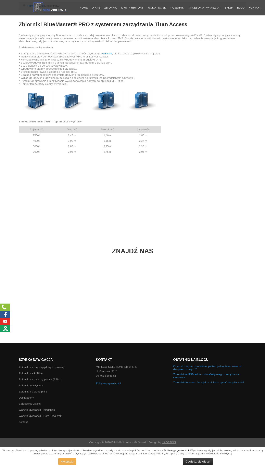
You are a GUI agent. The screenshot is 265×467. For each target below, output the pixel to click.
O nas (96, 7)
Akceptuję (67, 461)
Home (84, 7)
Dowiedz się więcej (198, 461)
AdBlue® (106, 53)
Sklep (229, 7)
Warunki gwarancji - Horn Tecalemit (40, 415)
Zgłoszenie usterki (30, 403)
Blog (241, 7)
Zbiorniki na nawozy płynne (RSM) (40, 379)
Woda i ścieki (157, 7)
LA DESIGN (169, 442)
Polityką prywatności (176, 450)
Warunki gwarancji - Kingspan (37, 409)
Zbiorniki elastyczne (31, 385)
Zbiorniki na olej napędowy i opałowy (41, 367)
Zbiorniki (110, 7)
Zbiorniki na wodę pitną (33, 391)
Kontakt (255, 7)
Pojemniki (178, 7)
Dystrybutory (132, 7)
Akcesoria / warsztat (205, 7)
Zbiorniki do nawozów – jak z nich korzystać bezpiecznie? (208, 382)
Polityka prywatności (108, 383)
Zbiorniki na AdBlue (30, 373)
